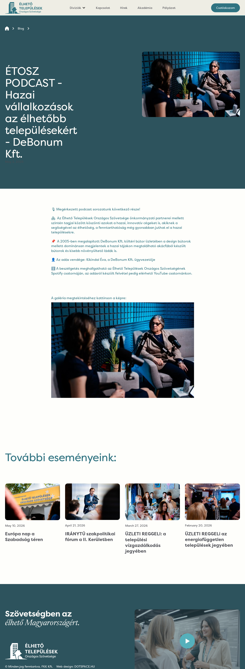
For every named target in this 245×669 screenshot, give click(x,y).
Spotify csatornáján (67, 273)
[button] (78, 7)
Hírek (123, 8)
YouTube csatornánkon (172, 273)
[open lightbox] (122, 347)
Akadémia (145, 8)
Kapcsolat (103, 8)
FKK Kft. (47, 666)
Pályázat (168, 8)
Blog (21, 28)
